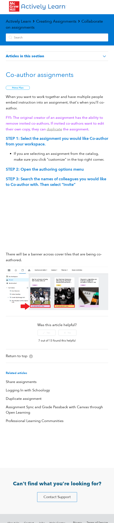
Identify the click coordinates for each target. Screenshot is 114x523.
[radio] (47, 333)
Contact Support (57, 497)
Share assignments (21, 381)
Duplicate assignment (24, 398)
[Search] (57, 37)
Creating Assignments (56, 21)
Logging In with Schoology (28, 390)
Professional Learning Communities (34, 420)
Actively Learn (18, 21)
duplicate (54, 129)
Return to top (19, 356)
